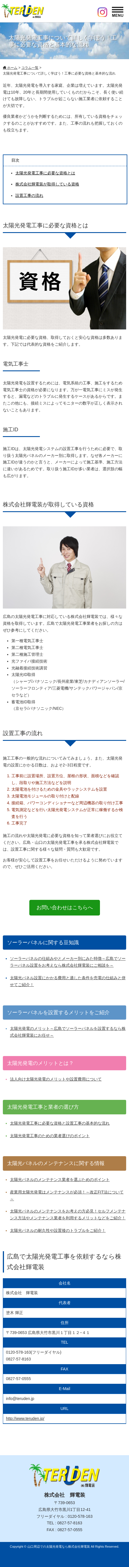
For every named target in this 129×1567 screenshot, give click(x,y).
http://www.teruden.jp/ (25, 1418)
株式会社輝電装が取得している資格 (47, 184)
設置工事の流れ (29, 195)
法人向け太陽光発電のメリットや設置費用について (56, 1079)
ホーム (10, 68)
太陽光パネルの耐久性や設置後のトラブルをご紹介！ (58, 1230)
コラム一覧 (29, 68)
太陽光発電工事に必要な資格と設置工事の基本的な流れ (60, 1123)
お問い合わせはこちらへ (64, 907)
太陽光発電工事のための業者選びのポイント (50, 1135)
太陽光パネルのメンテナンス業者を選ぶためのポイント (60, 1179)
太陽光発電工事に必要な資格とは (45, 173)
